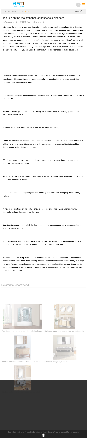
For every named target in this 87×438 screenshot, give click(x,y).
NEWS (27, 11)
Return (79, 11)
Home (22, 11)
